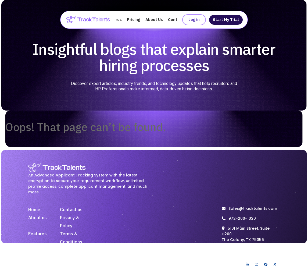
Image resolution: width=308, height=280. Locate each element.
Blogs (66, 250)
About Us (154, 20)
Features (37, 234)
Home (34, 210)
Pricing (133, 20)
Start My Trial (226, 20)
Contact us (71, 210)
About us (37, 218)
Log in (194, 20)
